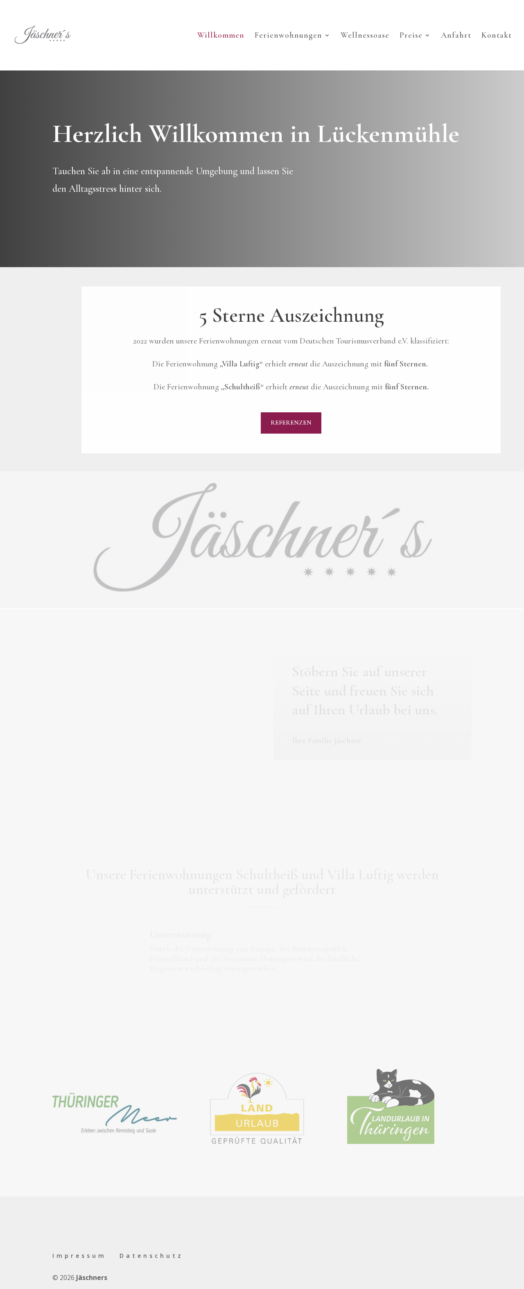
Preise (411, 36)
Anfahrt (456, 36)
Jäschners (91, 1277)
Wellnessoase (365, 36)
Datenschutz (151, 1255)
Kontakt (496, 36)
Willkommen (220, 36)
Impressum (79, 1255)
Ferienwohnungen (288, 36)
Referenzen (291, 422)
